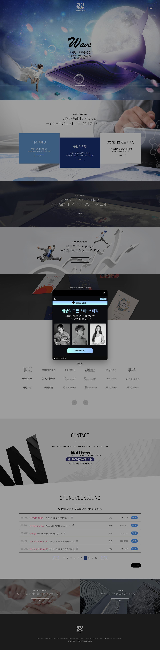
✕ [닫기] (104, 293)
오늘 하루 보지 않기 (60, 358)
